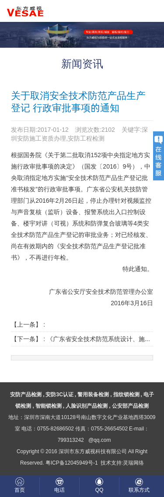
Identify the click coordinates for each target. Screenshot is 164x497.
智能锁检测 (48, 405)
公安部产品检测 (130, 405)
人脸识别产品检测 (87, 405)
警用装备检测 (93, 394)
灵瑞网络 (133, 462)
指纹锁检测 (126, 394)
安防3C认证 (59, 394)
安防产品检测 (26, 394)
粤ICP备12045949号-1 (71, 462)
